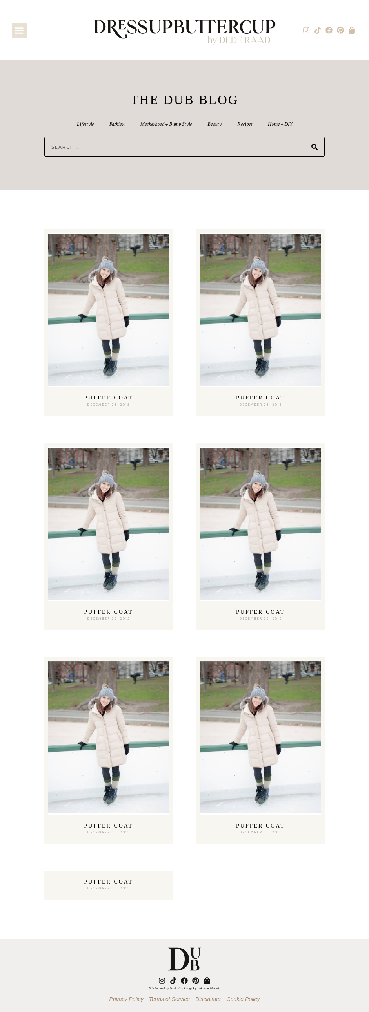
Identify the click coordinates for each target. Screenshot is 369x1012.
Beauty (214, 124)
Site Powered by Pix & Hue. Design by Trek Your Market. (184, 988)
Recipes (244, 124)
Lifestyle (85, 124)
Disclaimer (208, 999)
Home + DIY (280, 124)
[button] (19, 30)
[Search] (314, 146)
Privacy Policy (126, 999)
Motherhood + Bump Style (166, 124)
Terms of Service (169, 999)
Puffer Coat (108, 398)
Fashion (117, 124)
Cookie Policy (243, 999)
